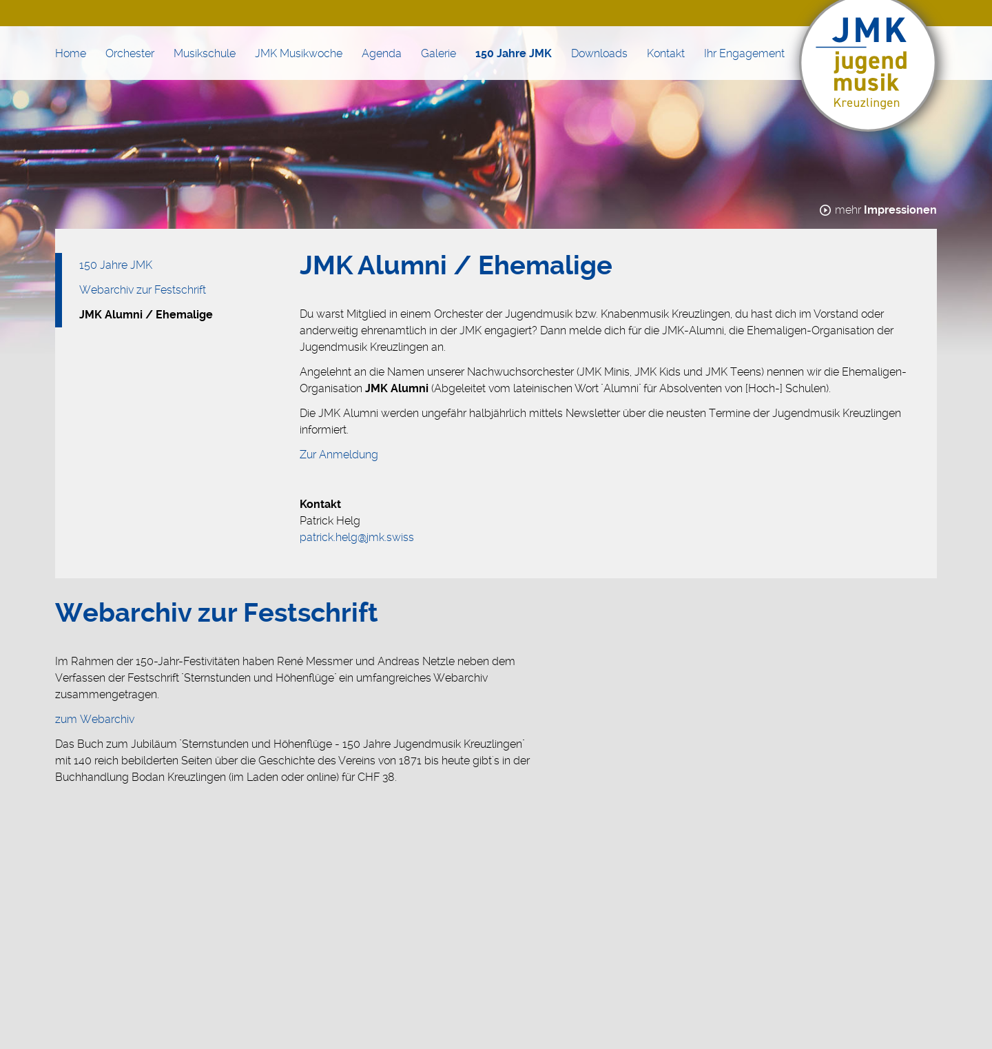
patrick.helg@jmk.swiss (357, 537)
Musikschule (205, 53)
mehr (886, 209)
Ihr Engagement (744, 53)
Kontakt (666, 53)
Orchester (129, 53)
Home (70, 53)
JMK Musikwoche (298, 53)
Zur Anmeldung (339, 454)
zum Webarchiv (94, 719)
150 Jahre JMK (513, 53)
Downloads (599, 53)
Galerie (438, 53)
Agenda (382, 53)
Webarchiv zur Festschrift (142, 289)
